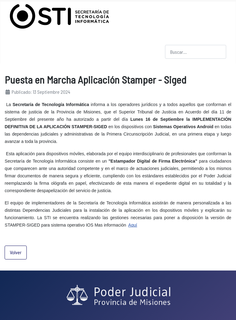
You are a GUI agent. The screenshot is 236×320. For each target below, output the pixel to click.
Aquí (132, 225)
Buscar (171, 41)
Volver (16, 252)
